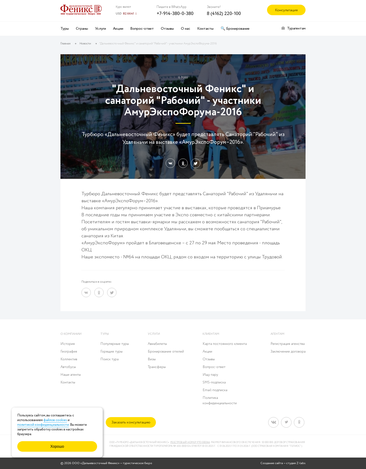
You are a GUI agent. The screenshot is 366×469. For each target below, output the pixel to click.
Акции (118, 28)
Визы (152, 359)
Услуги (100, 28)
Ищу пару (210, 374)
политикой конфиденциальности (43, 424)
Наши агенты (70, 374)
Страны (82, 28)
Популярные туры (114, 343)
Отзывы (167, 28)
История (67, 343)
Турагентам (296, 28)
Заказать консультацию (130, 422)
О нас (185, 28)
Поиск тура (109, 359)
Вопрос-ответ (142, 28)
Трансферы (157, 367)
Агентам (277, 334)
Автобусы (68, 367)
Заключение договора (288, 351)
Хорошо (57, 446)
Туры (64, 28)
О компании (70, 334)
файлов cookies (55, 420)
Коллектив (68, 359)
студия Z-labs (296, 463)
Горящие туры (111, 351)
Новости (85, 43)
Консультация (286, 10)
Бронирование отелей (166, 351)
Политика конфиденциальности (220, 400)
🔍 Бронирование (235, 28)
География (68, 351)
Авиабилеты (157, 343)
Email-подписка (215, 390)
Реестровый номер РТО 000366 (190, 442)
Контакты (205, 28)
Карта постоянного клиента (225, 343)
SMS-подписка (214, 382)
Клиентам (211, 334)
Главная (65, 43)
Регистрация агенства (288, 343)
